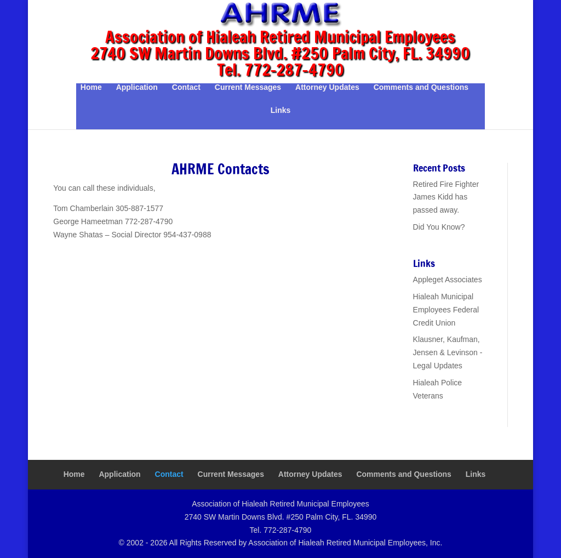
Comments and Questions (421, 87)
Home (91, 87)
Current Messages (248, 87)
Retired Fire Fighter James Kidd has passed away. (446, 197)
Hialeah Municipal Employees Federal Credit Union (446, 309)
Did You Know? (439, 227)
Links (281, 110)
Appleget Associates (447, 279)
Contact (186, 87)
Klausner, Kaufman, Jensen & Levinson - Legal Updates (448, 352)
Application (137, 87)
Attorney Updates (327, 87)
